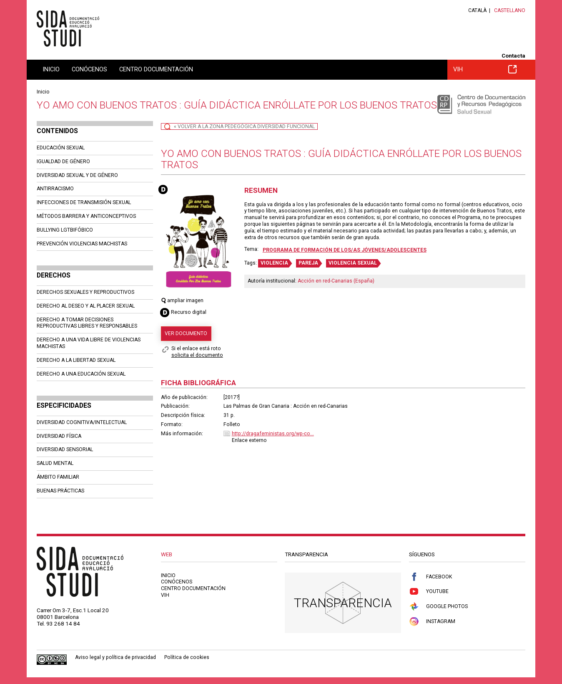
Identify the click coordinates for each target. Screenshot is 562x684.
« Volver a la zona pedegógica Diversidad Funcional (244, 126)
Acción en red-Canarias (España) (336, 281)
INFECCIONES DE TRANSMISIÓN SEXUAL (84, 202)
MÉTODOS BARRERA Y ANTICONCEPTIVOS (86, 216)
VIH (485, 69)
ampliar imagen (182, 300)
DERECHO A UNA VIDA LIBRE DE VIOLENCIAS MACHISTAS (88, 343)
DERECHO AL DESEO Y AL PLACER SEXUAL (86, 306)
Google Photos (438, 606)
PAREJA (308, 263)
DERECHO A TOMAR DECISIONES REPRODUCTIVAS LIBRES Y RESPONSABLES (87, 323)
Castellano (509, 10)
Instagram (432, 621)
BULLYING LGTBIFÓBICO (65, 230)
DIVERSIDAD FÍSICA (59, 436)
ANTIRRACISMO (55, 189)
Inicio (51, 69)
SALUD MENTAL (55, 463)
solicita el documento (197, 355)
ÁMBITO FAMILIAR (58, 477)
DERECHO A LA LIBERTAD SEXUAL (76, 360)
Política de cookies (186, 657)
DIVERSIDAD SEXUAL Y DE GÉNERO (77, 175)
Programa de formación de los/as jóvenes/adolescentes (345, 250)
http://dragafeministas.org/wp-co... (273, 434)
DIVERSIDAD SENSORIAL (65, 449)
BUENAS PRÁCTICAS (60, 491)
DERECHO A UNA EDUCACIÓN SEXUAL (81, 374)
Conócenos (89, 69)
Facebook (430, 577)
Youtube (429, 591)
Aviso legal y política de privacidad (115, 657)
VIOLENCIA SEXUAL (353, 263)
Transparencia (343, 603)
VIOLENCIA (274, 263)
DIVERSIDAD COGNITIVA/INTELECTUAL (82, 422)
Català (477, 10)
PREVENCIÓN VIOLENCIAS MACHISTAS (82, 244)
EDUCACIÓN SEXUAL (61, 148)
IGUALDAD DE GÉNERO (63, 161)
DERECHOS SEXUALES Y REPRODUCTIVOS (85, 292)
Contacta (513, 56)
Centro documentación (156, 69)
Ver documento (186, 333)
